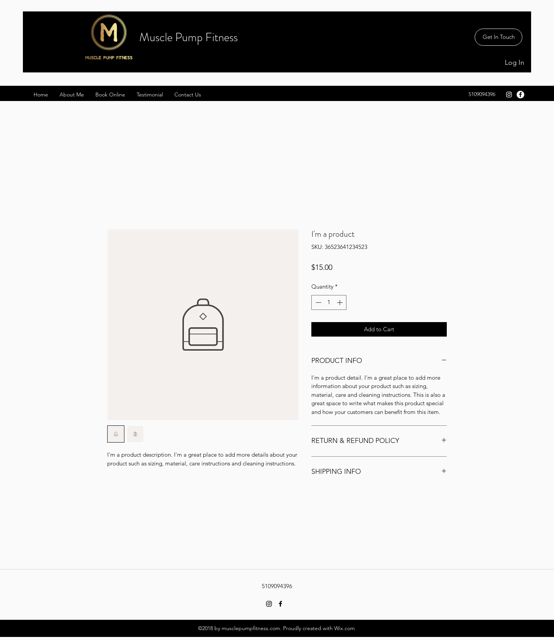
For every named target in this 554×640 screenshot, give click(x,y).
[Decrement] (317, 302)
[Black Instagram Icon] (269, 604)
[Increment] (340, 302)
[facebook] (520, 94)
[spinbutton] (329, 302)
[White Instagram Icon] (509, 94)
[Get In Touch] (498, 37)
